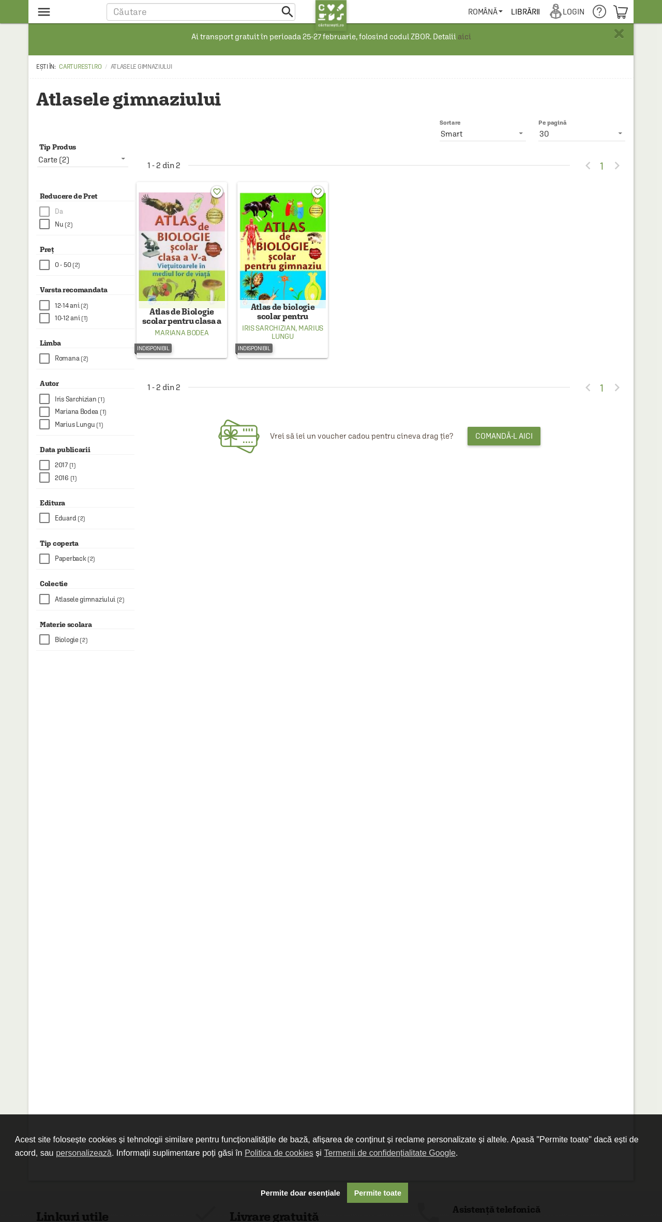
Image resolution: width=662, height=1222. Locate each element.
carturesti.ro (80, 66)
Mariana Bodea (181, 340)
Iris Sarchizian (269, 335)
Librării (525, 11)
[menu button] (65, 11)
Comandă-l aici (504, 443)
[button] (201, 11)
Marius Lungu (297, 339)
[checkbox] (86, 211)
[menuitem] (485, 11)
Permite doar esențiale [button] (300, 1193)
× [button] (619, 33)
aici (464, 36)
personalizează (84, 1153)
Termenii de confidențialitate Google (390, 1153)
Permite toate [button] (377, 1193)
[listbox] (581, 133)
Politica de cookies (279, 1153)
